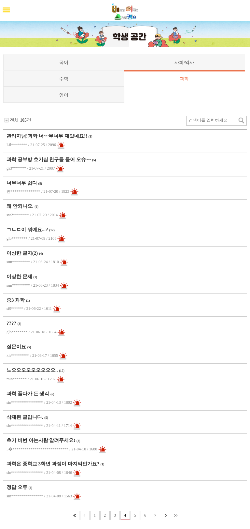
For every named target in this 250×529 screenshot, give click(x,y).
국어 (63, 62)
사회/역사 (184, 62)
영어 (63, 95)
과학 (184, 78)
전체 (14, 120)
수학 (63, 78)
